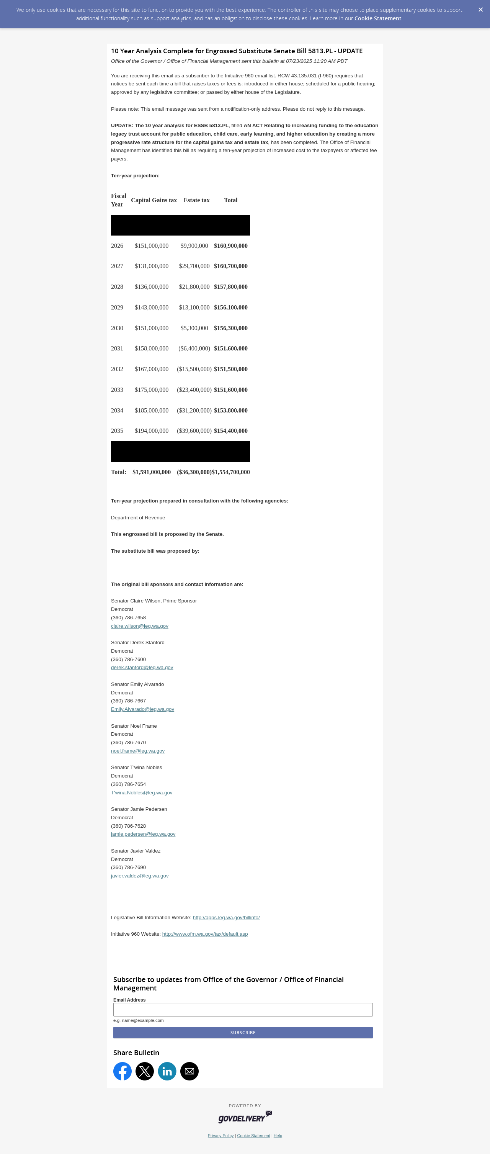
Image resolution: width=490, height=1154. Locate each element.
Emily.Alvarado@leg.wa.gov (142, 709)
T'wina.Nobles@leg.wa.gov (142, 793)
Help (278, 1135)
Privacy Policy (221, 1135)
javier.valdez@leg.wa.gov (140, 876)
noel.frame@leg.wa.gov (138, 751)
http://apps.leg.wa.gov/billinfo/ (226, 917)
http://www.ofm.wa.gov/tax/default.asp (205, 934)
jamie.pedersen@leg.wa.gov (143, 834)
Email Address (129, 1000)
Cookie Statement (378, 18)
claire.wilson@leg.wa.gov (139, 626)
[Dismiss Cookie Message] (480, 7)
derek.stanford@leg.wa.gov (142, 667)
